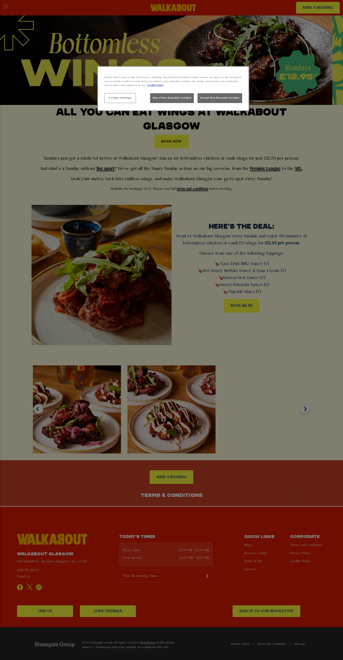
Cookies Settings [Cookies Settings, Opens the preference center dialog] (120, 97)
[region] (173, 88)
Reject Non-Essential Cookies (172, 97)
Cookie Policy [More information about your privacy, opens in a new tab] (155, 85)
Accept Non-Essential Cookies (220, 97)
